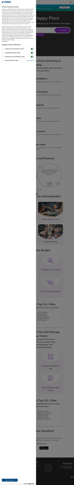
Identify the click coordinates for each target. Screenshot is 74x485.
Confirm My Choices (10, 480)
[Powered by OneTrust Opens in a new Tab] (29, 484)
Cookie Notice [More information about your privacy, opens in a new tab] (5, 41)
